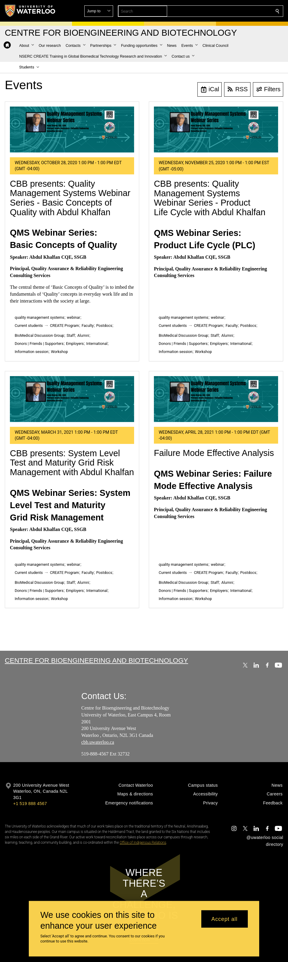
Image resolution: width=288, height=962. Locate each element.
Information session (31, 351)
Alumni (83, 335)
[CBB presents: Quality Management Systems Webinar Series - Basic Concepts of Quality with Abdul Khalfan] (72, 129)
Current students (29, 325)
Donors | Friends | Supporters (39, 343)
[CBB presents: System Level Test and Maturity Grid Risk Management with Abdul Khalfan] (72, 399)
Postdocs (104, 325)
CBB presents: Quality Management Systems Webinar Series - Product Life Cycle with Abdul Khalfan (210, 198)
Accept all (225, 919)
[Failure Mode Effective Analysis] (216, 399)
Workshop (59, 351)
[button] (234, 11)
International (96, 343)
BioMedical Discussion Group (39, 335)
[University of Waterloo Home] (30, 11)
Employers (75, 343)
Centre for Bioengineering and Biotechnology (96, 660)
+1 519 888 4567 (30, 803)
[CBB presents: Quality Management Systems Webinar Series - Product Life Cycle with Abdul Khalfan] (216, 130)
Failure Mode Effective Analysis (214, 453)
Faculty (88, 325)
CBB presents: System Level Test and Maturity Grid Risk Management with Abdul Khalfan (72, 462)
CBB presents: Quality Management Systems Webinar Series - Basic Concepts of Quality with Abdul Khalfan (70, 198)
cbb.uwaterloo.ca (97, 742)
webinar (73, 317)
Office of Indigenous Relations (143, 842)
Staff (71, 335)
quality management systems (39, 317)
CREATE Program (64, 325)
